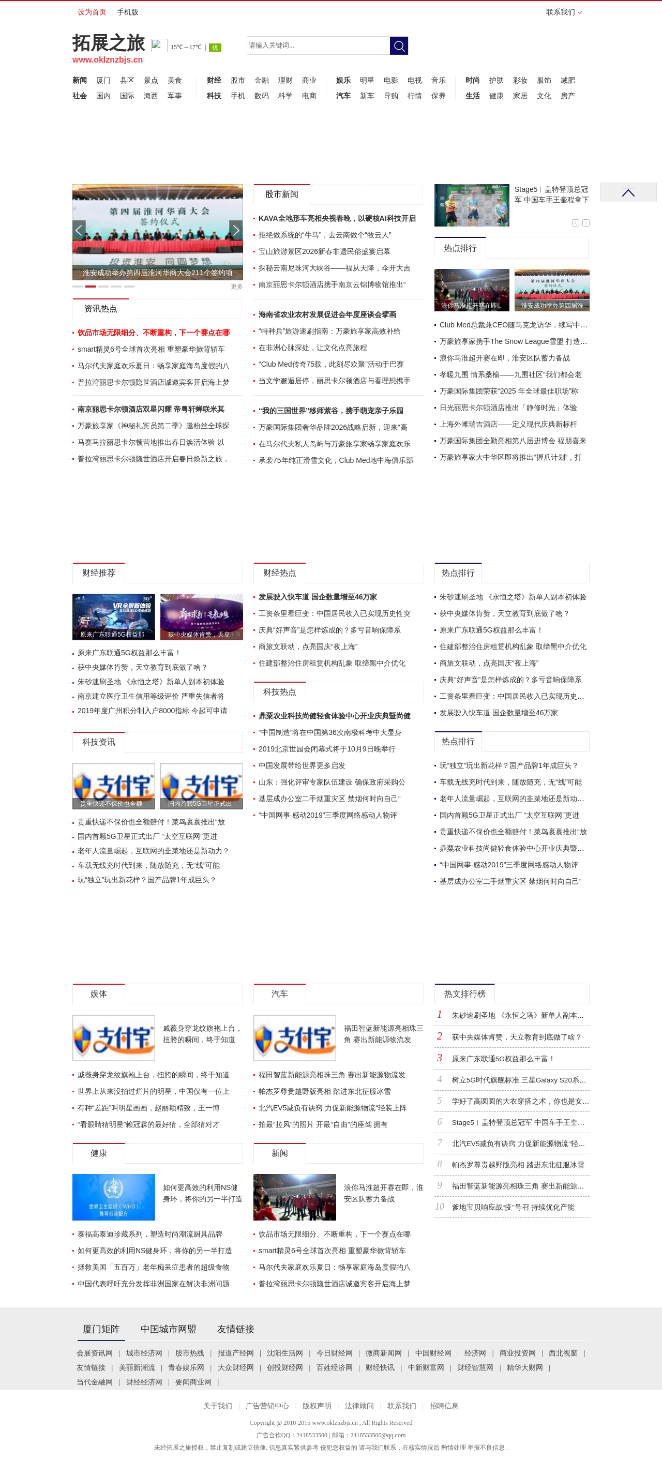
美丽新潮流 (137, 1368)
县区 (127, 80)
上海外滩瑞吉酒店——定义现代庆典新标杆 (508, 424)
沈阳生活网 (285, 1353)
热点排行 (460, 248)
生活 (472, 96)
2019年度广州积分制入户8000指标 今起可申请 (153, 710)
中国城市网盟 (169, 1329)
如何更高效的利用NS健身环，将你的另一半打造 (155, 1250)
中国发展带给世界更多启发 (302, 765)
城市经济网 (144, 1353)
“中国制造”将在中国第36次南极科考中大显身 (330, 732)
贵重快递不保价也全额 (111, 803)
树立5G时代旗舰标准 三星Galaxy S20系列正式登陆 (533, 1080)
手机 (238, 96)
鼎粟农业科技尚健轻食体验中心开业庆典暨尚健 (335, 716)
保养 (438, 96)
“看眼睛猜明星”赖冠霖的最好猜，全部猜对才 (149, 1124)
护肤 (496, 80)
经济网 (475, 1353)
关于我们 (217, 1406)
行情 (415, 96)
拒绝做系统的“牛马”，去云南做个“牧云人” (325, 235)
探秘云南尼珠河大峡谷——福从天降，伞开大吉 (335, 268)
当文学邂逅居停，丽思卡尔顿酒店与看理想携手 (335, 381)
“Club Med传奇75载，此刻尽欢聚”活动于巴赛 (331, 364)
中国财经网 (433, 1353)
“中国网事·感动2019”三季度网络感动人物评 (328, 815)
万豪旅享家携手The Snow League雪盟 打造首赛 (517, 341)
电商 (309, 96)
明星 (367, 80)
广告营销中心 (267, 1406)
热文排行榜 (465, 993)
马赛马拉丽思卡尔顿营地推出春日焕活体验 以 (151, 442)
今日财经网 (335, 1353)
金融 (261, 80)
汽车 (343, 96)
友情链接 (235, 1329)
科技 (214, 96)
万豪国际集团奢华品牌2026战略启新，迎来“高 (333, 427)
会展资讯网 (95, 1353)
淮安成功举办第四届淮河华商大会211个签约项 (157, 272)
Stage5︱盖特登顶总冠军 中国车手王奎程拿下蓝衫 (533, 1122)
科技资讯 (98, 741)
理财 (285, 80)
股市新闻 (281, 194)
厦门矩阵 (101, 1329)
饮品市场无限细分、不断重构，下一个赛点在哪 (335, 1234)
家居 (520, 96)
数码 (261, 96)
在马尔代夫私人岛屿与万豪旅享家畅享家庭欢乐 (335, 444)
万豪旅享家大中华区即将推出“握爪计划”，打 (511, 457)
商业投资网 (518, 1353)
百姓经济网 (335, 1368)
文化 (544, 96)
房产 (568, 96)
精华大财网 (525, 1368)
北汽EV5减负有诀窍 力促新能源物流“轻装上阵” (527, 1144)
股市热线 (189, 1353)
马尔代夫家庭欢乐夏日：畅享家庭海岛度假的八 (154, 366)
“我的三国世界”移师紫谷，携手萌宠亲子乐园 (331, 411)
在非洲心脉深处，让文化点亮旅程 (313, 347)
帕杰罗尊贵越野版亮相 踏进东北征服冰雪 (325, 1091)
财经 (214, 80)
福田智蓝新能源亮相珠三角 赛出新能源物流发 (332, 1075)
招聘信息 (444, 1406)
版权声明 (317, 1406)
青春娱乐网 (186, 1368)
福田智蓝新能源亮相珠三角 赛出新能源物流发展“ (530, 1186)
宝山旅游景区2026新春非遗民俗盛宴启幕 (324, 251)
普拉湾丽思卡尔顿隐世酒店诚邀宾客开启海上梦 (154, 382)
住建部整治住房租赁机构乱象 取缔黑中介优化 (332, 663)
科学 (285, 96)
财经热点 (279, 572)
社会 (79, 96)
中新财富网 (426, 1368)
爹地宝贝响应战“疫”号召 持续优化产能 (513, 1207)
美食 (175, 80)
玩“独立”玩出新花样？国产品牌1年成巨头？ (147, 880)
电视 (415, 80)
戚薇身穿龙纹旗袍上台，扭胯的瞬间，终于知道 (154, 1075)
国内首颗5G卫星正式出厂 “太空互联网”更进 (147, 836)
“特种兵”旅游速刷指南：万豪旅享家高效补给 (330, 331)
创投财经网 (285, 1368)
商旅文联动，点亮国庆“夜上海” (308, 646)
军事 (175, 96)
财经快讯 (380, 1368)
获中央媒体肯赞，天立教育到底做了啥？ (143, 667)
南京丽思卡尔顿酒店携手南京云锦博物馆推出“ (332, 284)
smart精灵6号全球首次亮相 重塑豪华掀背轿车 (151, 349)
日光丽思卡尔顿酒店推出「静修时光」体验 (508, 407)
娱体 (99, 993)
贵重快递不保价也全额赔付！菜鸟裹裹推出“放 (151, 822)
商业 (309, 80)
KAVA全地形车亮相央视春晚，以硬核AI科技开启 (337, 218)
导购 (391, 96)
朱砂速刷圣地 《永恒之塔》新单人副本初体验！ (529, 1015)
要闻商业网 (193, 1382)
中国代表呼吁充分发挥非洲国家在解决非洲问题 (154, 1284)
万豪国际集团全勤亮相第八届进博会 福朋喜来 (513, 441)
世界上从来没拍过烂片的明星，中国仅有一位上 (154, 1091)
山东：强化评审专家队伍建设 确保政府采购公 (332, 782)
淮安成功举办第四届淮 (552, 305)
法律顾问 (359, 1406)
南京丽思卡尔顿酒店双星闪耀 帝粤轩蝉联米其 (151, 409)
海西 (151, 96)
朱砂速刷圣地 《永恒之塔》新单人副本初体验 (151, 682)
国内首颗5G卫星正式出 (200, 803)
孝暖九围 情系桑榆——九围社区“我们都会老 (511, 374)
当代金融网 (95, 1382)
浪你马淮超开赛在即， (472, 305)
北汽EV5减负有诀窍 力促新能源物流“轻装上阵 (333, 1108)
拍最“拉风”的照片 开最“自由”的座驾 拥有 (323, 1124)
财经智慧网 (475, 1368)
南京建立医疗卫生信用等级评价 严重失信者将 (151, 696)
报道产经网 (236, 1353)
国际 (127, 96)
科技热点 (279, 691)
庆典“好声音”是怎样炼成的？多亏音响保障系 (330, 630)
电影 (391, 80)
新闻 (79, 80)
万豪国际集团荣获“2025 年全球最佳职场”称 (509, 391)
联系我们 (564, 15)
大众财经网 (236, 1368)
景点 (151, 80)
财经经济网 (144, 1382)
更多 (237, 286)
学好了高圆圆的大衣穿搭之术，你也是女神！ (524, 1101)
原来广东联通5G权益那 (112, 634)
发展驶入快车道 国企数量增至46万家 (318, 597)
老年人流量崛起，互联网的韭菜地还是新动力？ (154, 851)
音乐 (438, 80)
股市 (238, 80)
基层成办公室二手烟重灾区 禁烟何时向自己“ (330, 798)
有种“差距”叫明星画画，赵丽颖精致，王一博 (149, 1108)
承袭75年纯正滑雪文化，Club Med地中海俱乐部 (336, 460)
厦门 (103, 80)
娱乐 (343, 80)
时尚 (472, 80)
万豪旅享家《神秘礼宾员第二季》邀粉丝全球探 (154, 426)
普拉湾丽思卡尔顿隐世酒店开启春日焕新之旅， (154, 459)
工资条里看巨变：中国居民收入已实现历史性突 (335, 613)
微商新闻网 (384, 1353)
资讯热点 (100, 308)
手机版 (128, 12)
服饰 (544, 80)
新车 (367, 96)
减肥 (568, 80)
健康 (496, 96)
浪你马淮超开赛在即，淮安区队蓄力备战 (505, 358)
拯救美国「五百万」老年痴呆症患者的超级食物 (154, 1267)
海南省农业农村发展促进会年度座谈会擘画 (327, 314)
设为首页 (92, 12)
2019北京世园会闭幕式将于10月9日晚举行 (327, 749)
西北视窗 (563, 1353)
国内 (103, 96)
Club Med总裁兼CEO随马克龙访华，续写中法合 (517, 325)
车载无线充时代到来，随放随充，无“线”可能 (149, 865)
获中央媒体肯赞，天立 (199, 634)
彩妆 (520, 80)
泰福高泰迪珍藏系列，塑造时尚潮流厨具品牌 (150, 1234)
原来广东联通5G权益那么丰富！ (130, 653)
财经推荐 (98, 572)
